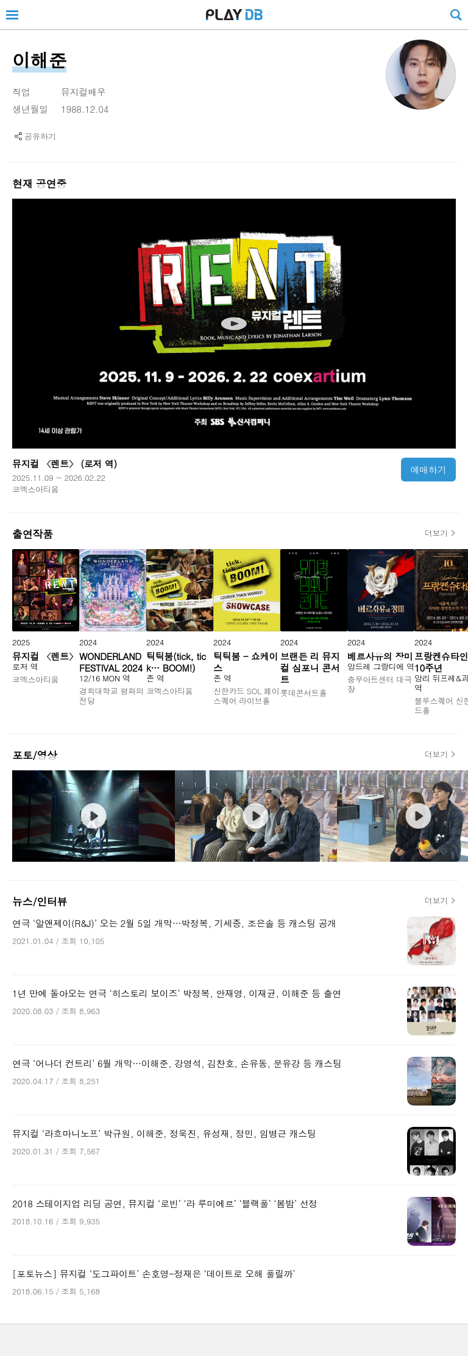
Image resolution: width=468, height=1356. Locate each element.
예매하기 (429, 469)
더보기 (436, 533)
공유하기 (40, 136)
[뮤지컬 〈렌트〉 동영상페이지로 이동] (234, 324)
